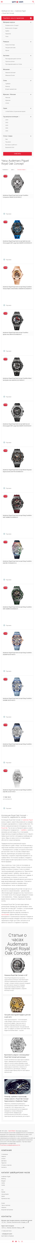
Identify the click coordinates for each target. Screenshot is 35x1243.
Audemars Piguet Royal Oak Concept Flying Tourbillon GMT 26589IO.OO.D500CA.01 (17, 516)
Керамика (7, 33)
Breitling (3, 1178)
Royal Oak (4, 828)
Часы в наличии (5, 1205)
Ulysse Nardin (5, 1194)
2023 (5, 125)
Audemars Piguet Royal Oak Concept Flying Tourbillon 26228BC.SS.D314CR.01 (17, 699)
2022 (5, 122)
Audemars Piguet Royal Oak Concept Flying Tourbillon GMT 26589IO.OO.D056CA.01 (17, 608)
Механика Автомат (9, 72)
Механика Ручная (9, 75)
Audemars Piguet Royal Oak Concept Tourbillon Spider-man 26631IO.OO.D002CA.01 (15, 333)
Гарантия (3, 1163)
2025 (5, 131)
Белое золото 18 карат (10, 28)
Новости (3, 1156)
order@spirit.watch (7, 1234)
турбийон (24, 830)
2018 (5, 120)
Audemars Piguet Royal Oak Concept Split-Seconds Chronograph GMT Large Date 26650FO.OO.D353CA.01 (17, 242)
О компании (4, 1154)
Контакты (4, 1167)
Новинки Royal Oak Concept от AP (15, 975)
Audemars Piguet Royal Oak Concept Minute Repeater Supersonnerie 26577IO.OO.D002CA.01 (17, 470)
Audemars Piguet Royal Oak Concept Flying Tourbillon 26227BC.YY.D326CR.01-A (17, 562)
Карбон (6, 31)
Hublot (3, 1185)
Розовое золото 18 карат (11, 25)
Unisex (6, 103)
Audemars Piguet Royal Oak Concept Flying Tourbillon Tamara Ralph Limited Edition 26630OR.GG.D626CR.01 (17, 287)
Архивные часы (5, 1198)
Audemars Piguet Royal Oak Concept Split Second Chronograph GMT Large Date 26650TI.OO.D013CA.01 (17, 425)
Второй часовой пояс (10, 89)
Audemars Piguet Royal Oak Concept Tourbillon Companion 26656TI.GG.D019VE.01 (15, 196)
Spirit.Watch (11, 1131)
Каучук (6, 50)
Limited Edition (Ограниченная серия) (14, 111)
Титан (5, 36)
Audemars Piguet (27, 820)
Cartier (3, 1183)
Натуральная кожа (9, 47)
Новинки (3, 1207)
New (5, 139)
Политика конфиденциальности (10, 1145)
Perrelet (3, 1192)
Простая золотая (8, 61)
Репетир (6, 86)
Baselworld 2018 (8, 147)
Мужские (6, 100)
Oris (2, 1190)
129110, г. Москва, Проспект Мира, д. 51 (12, 1227)
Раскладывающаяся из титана (12, 64)
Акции (3, 1203)
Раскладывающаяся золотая (12, 58)
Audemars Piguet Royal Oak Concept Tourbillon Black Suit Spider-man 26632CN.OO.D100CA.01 (17, 379)
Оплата (3, 1158)
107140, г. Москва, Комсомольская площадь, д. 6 (15, 1222)
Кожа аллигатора (9, 44)
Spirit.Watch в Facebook (7, 1236)
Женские (6, 97)
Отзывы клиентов (6, 1165)
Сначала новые (21, 169)
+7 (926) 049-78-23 (6, 1231)
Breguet (3, 1181)
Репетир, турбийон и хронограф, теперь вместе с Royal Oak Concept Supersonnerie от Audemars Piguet (16, 1099)
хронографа (5, 914)
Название (4, 169)
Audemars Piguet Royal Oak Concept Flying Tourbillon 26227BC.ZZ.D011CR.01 (17, 790)
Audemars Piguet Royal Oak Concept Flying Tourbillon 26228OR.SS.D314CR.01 (17, 653)
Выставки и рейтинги (10, 144)
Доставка (3, 1160)
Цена (12, 169)
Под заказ (7, 142)
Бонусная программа (7, 1209)
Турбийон (6, 83)
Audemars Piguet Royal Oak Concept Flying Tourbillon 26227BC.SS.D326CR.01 (17, 745)
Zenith (3, 1196)
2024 (5, 128)
